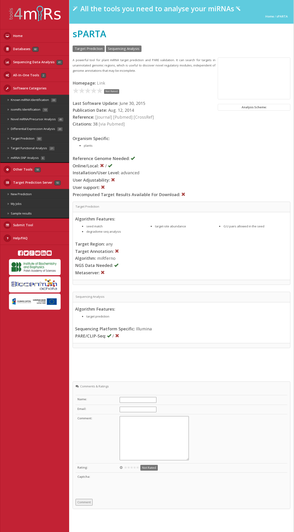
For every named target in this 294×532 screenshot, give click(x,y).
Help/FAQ (16, 238)
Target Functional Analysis (31, 148)
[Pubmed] (123, 117)
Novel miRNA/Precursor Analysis (35, 119)
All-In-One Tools (25, 75)
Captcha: (83, 477)
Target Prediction (24, 138)
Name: (82, 399)
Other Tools (22, 169)
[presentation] (154, 483)
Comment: (84, 418)
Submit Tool (18, 225)
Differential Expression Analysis (35, 129)
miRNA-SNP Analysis (26, 158)
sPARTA (282, 16)
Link (101, 83)
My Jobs (14, 204)
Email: (81, 409)
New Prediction (19, 194)
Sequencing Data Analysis (33, 62)
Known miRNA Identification (32, 100)
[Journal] (103, 117)
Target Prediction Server (32, 182)
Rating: (82, 467)
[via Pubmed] (112, 124)
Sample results (19, 213)
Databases (21, 49)
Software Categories (25, 88)
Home (13, 36)
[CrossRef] (144, 117)
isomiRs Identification (27, 109)
